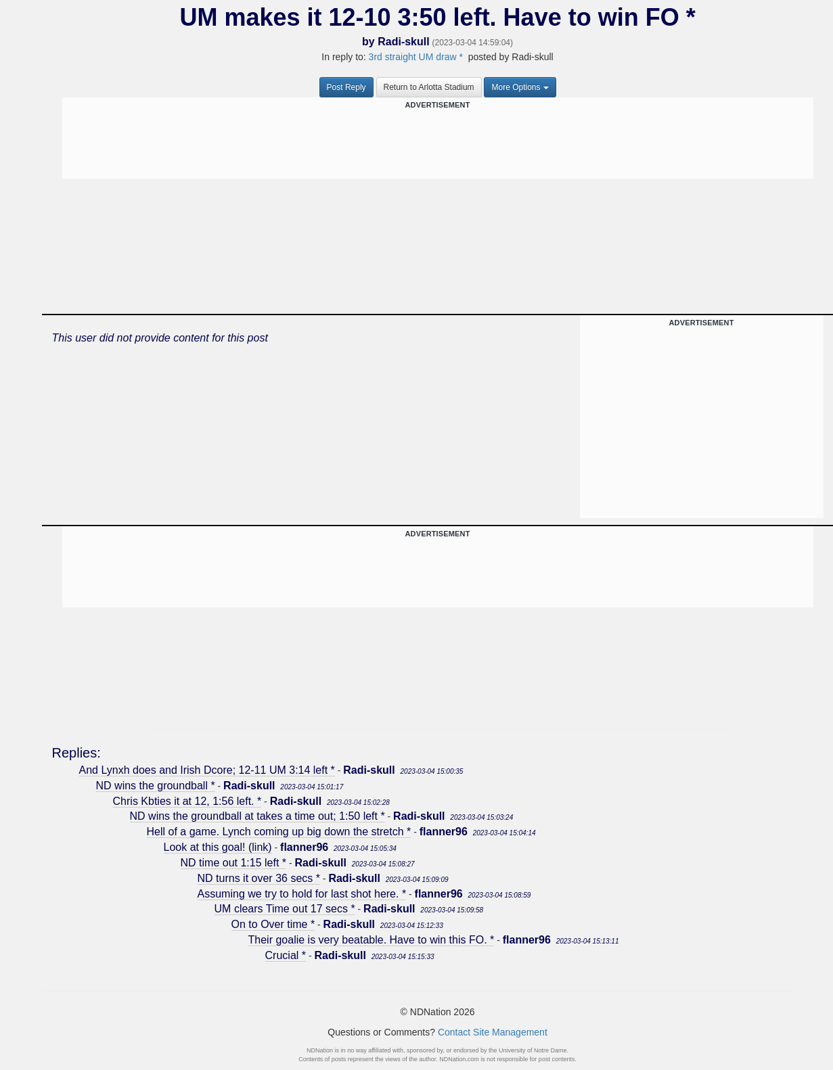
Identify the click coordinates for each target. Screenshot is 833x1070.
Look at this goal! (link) (218, 847)
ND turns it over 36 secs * (259, 878)
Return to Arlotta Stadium (429, 87)
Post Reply (346, 87)
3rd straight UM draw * (416, 56)
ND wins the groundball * (155, 785)
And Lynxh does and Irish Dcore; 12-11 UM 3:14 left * (207, 770)
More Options (519, 87)
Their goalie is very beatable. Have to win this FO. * (371, 940)
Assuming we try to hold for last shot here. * (302, 894)
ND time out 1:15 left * (234, 862)
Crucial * (285, 955)
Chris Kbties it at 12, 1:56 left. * (187, 801)
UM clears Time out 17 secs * (285, 908)
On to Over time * (273, 924)
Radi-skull (403, 41)
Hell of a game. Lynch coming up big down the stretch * (279, 831)
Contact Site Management (492, 1032)
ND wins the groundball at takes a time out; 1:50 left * (257, 816)
